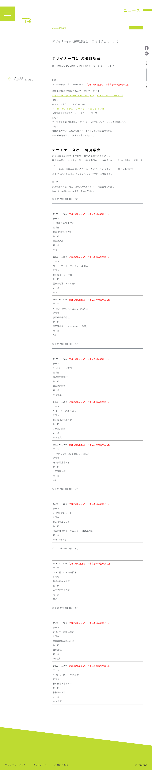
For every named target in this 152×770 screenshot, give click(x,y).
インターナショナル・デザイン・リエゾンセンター (79, 109)
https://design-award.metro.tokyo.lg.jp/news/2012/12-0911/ (87, 95)
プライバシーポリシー (16, 765)
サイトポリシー (41, 765)
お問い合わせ (61, 765)
